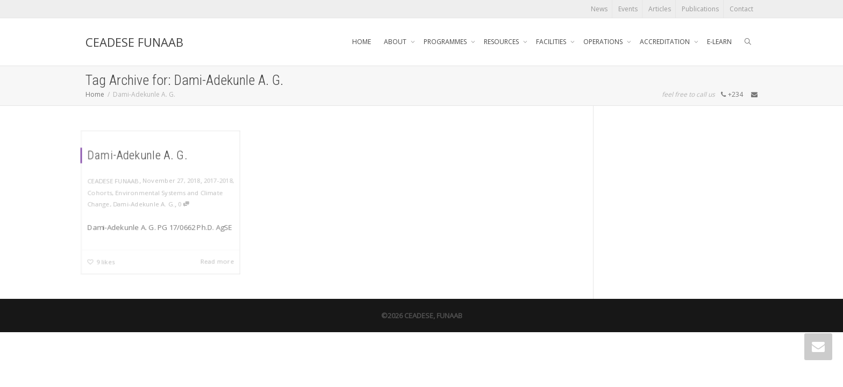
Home (94, 94)
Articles (659, 8)
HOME (361, 41)
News (599, 8)
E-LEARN (719, 41)
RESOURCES (502, 41)
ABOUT (396, 41)
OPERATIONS (603, 41)
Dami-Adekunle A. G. (137, 155)
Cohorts (99, 192)
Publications (700, 8)
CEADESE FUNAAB (134, 42)
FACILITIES (552, 41)
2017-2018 (218, 180)
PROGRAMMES (446, 41)
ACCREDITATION (665, 41)
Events (628, 8)
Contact (741, 8)
